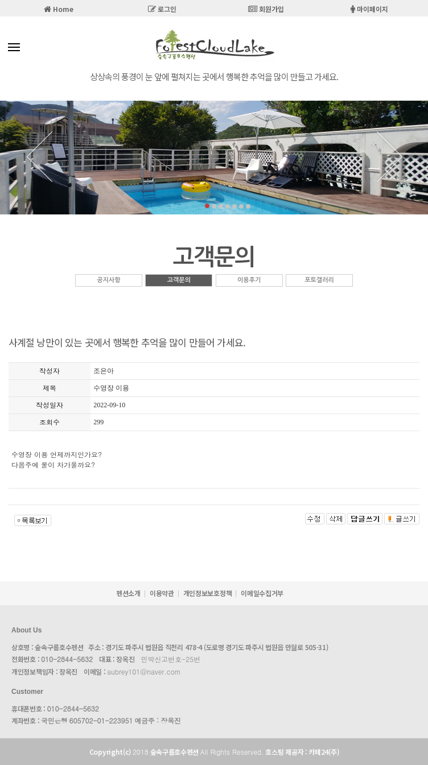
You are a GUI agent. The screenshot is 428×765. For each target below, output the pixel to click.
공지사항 (108, 280)
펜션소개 (128, 593)
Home (58, 9)
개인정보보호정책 (207, 593)
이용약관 (162, 593)
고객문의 (179, 280)
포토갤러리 (319, 280)
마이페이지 (369, 9)
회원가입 (266, 9)
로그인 (162, 9)
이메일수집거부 (262, 593)
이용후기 (249, 280)
